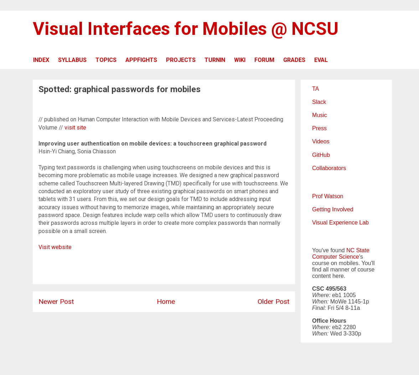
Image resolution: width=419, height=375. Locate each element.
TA (315, 89)
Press (319, 128)
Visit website (55, 247)
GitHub (321, 155)
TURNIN (215, 60)
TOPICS (106, 60)
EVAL (321, 60)
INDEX (41, 60)
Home (166, 301)
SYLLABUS (72, 60)
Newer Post (56, 301)
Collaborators (329, 168)
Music (319, 115)
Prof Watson (327, 196)
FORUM (264, 60)
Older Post (273, 301)
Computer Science (335, 257)
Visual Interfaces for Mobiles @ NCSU (185, 29)
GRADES (294, 60)
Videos (321, 141)
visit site (75, 127)
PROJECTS (181, 60)
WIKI (239, 60)
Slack (319, 102)
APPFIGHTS (141, 60)
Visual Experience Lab (340, 223)
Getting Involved (332, 209)
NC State (357, 250)
